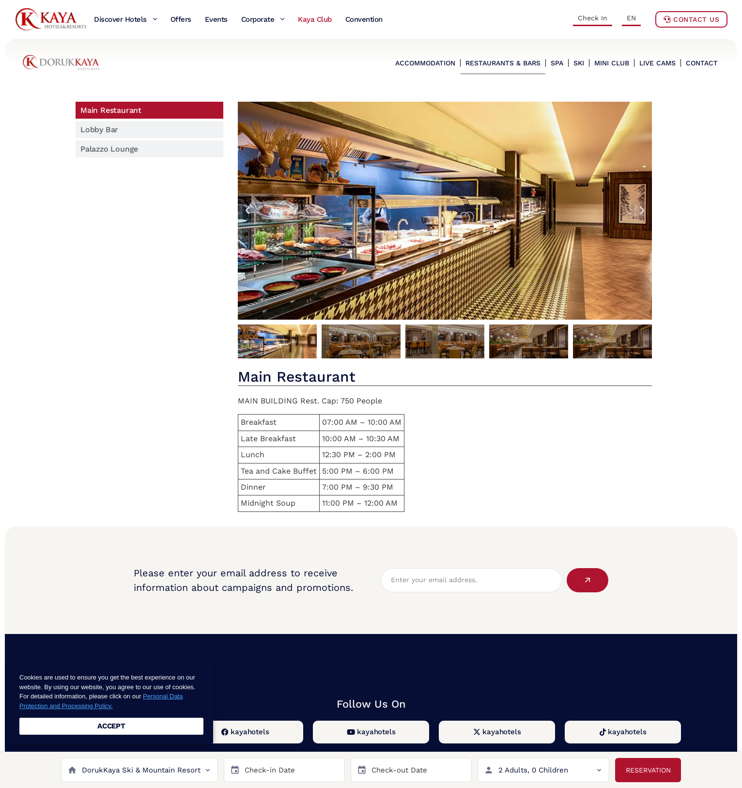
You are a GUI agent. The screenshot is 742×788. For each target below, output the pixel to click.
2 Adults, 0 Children (533, 770)
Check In (592, 18)
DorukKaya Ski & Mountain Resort (141, 770)
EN (631, 18)
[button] (247, 211)
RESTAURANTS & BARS (503, 63)
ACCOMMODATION (425, 63)
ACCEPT (111, 726)
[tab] (149, 110)
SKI (578, 63)
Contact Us (691, 19)
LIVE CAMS (657, 63)
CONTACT (702, 63)
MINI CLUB (611, 63)
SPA (557, 63)
